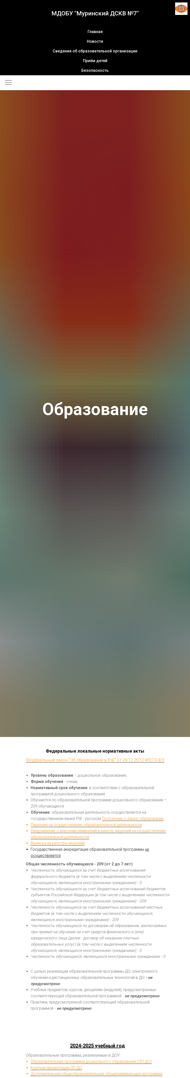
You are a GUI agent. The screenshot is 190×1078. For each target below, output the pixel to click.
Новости (95, 41)
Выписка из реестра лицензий (58, 843)
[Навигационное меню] (8, 82)
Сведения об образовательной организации (95, 51)
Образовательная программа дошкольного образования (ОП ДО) (91, 1061)
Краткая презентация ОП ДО (56, 1067)
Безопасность (95, 70)
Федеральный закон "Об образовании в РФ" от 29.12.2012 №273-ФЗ (95, 760)
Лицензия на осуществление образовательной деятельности (86, 824)
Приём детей (95, 60)
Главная (95, 31)
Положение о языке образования (133, 818)
